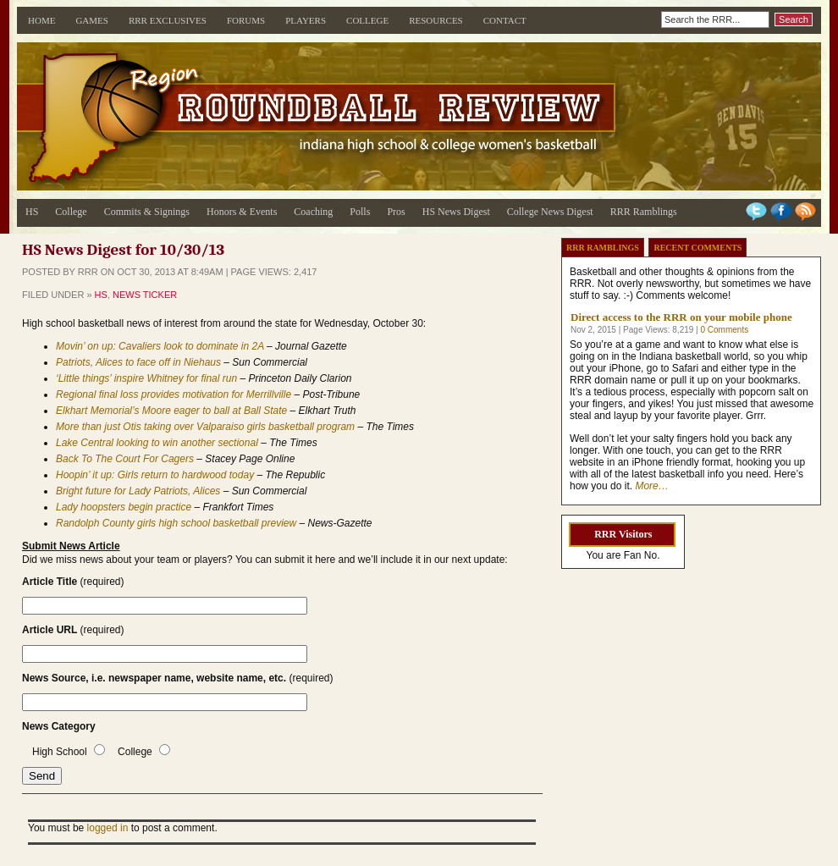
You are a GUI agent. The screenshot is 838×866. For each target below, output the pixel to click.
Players (305, 20)
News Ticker (145, 295)
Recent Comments (697, 247)
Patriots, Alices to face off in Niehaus (138, 362)
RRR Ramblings (643, 212)
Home (41, 20)
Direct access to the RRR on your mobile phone (681, 317)
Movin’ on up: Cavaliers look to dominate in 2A (160, 346)
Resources (436, 20)
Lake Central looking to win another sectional (157, 443)
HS (31, 212)
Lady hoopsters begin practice (123, 507)
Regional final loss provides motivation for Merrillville (173, 394)
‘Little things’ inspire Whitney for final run (146, 378)
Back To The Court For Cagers (125, 459)
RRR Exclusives (168, 20)
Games (91, 20)
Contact (505, 20)
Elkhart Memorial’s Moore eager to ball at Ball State (173, 410)
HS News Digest (456, 212)
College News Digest (550, 212)
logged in (108, 828)
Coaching (313, 212)
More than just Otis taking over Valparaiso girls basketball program (205, 427)
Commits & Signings (147, 212)
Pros (396, 212)
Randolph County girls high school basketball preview (176, 523)
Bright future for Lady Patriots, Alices (138, 491)
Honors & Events (242, 212)
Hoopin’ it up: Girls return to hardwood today (155, 475)
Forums (246, 20)
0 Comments (724, 329)
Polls (360, 212)
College (367, 20)
